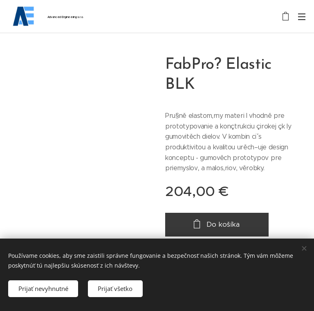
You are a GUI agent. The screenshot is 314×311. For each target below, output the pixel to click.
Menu (301, 16)
